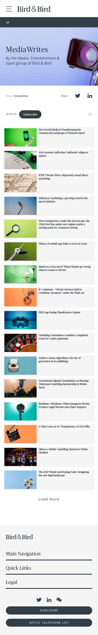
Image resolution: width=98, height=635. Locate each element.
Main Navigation (23, 553)
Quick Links (18, 568)
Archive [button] (11, 114)
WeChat (59, 599)
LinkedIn (90, 96)
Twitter (77, 96)
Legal (11, 582)
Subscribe (30, 114)
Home (9, 96)
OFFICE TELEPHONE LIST (49, 623)
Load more (49, 499)
